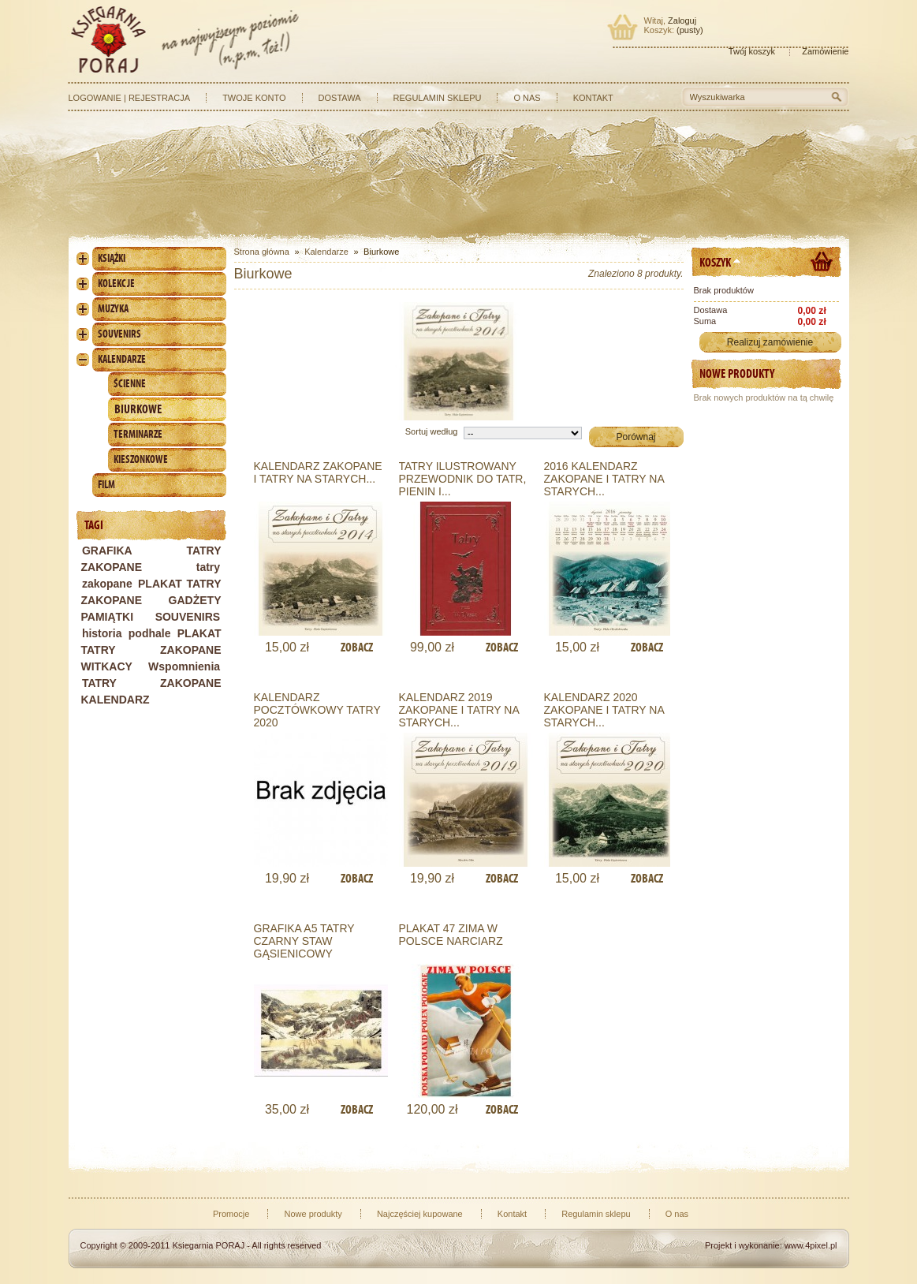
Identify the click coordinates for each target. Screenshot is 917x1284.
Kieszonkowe (141, 459)
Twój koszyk (752, 51)
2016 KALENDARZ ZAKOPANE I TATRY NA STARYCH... (604, 479)
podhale (150, 633)
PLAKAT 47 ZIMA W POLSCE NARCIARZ (451, 934)
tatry (208, 567)
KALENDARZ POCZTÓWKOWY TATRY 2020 (317, 710)
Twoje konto (253, 98)
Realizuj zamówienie (770, 342)
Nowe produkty (736, 373)
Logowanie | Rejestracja (130, 98)
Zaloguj (682, 20)
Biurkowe (138, 408)
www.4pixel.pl (811, 1245)
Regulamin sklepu (437, 98)
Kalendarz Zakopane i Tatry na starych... (318, 472)
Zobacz (357, 647)
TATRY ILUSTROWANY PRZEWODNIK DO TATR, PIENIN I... (463, 479)
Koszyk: (659, 30)
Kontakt (593, 98)
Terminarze (138, 434)
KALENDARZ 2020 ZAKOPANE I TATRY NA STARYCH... (604, 710)
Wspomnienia (184, 666)
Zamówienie (825, 51)
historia (102, 633)
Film (106, 484)
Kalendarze (122, 359)
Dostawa (340, 98)
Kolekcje (116, 283)
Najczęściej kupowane (420, 1214)
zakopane (107, 583)
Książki (111, 258)
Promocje (231, 1214)
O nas (526, 98)
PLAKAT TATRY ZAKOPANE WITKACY (151, 650)
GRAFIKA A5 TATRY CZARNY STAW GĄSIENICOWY (304, 941)
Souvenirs (119, 334)
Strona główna (261, 251)
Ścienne (130, 383)
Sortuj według (431, 431)
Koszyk (715, 262)
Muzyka (113, 308)
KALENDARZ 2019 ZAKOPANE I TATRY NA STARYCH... (459, 710)
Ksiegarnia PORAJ (208, 1245)
